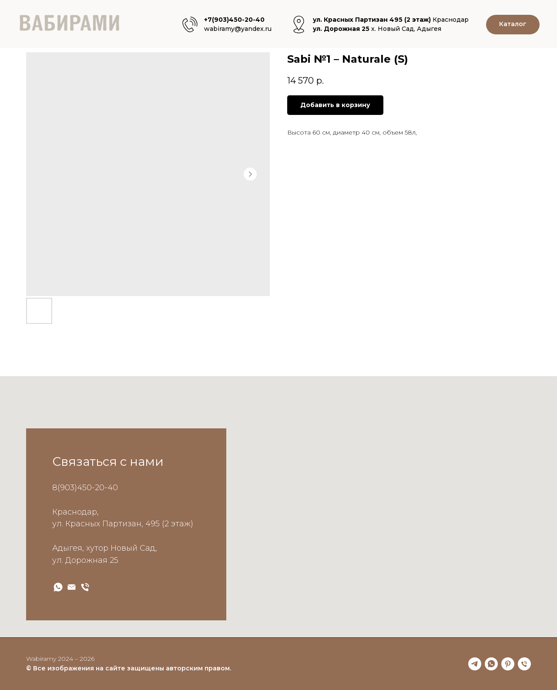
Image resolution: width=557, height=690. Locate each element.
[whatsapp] (491, 663)
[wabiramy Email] (71, 587)
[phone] (524, 663)
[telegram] (474, 663)
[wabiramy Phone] (85, 587)
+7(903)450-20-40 (234, 20)
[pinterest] (507, 663)
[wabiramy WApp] (58, 587)
